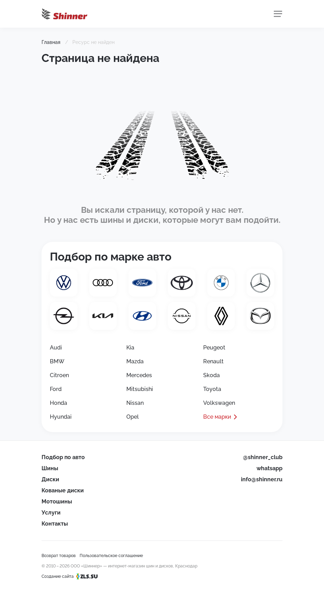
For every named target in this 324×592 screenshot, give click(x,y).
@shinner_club (262, 457)
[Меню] (277, 14)
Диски (50, 479)
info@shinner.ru (261, 479)
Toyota (212, 389)
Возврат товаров (59, 555)
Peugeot (214, 347)
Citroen (59, 375)
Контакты (55, 523)
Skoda (211, 375)
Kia (130, 347)
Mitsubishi (139, 389)
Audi (56, 347)
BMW (57, 361)
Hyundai (61, 416)
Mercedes (139, 375)
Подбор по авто (63, 457)
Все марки (217, 416)
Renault (213, 361)
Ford (56, 389)
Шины (50, 468)
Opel (132, 416)
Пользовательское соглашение (111, 555)
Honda (58, 403)
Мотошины (57, 501)
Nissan (135, 403)
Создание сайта (72, 576)
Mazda (135, 361)
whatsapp (269, 468)
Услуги (51, 512)
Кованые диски (63, 490)
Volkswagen (219, 403)
